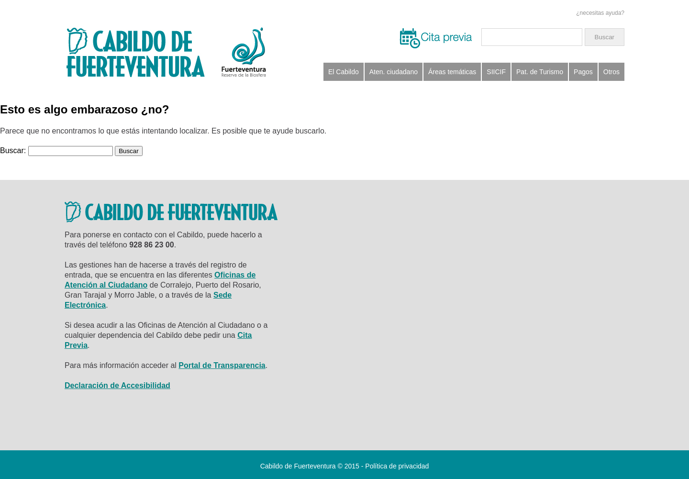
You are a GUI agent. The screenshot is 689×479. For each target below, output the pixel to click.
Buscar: (13, 150)
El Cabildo (343, 72)
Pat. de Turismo (539, 72)
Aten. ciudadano (393, 72)
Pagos (583, 72)
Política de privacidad (397, 466)
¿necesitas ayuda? (600, 13)
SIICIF (496, 72)
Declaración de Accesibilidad (117, 385)
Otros (611, 72)
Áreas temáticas (452, 72)
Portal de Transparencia (221, 365)
